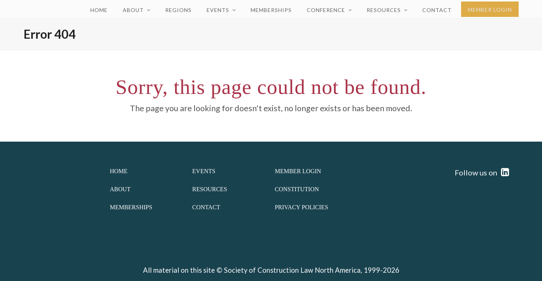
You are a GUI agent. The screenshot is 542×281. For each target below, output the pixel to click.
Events (203, 171)
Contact (206, 207)
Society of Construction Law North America (292, 270)
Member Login (298, 171)
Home (119, 171)
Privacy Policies (301, 207)
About (120, 189)
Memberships (131, 207)
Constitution (297, 189)
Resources (209, 189)
